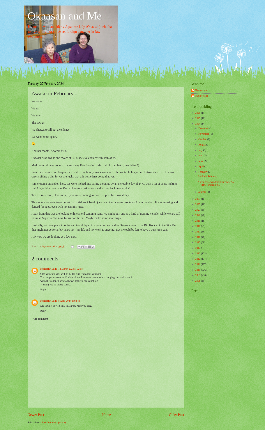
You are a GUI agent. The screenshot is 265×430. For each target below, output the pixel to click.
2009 (198, 275)
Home (106, 415)
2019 (198, 220)
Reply (43, 289)
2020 (198, 215)
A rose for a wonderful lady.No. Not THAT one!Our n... (216, 183)
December (203, 128)
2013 (198, 253)
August (202, 144)
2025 (198, 118)
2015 (198, 242)
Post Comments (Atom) (54, 422)
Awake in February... (208, 176)
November (204, 133)
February (203, 171)
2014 (198, 248)
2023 (198, 199)
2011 (198, 264)
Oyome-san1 (201, 95)
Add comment (40, 318)
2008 (198, 280)
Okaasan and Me (65, 16)
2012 (198, 258)
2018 (198, 226)
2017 (198, 231)
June (201, 155)
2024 (198, 123)
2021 (198, 209)
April (201, 166)
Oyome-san (201, 90)
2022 (198, 204)
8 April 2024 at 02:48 (69, 300)
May (201, 161)
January (202, 192)
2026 (198, 112)
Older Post (176, 415)
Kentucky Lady (48, 268)
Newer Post (36, 415)
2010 (198, 270)
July (200, 150)
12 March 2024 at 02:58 (70, 268)
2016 (198, 237)
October (202, 139)
